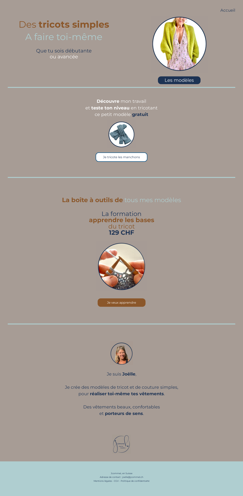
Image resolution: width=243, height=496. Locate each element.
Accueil (227, 10)
